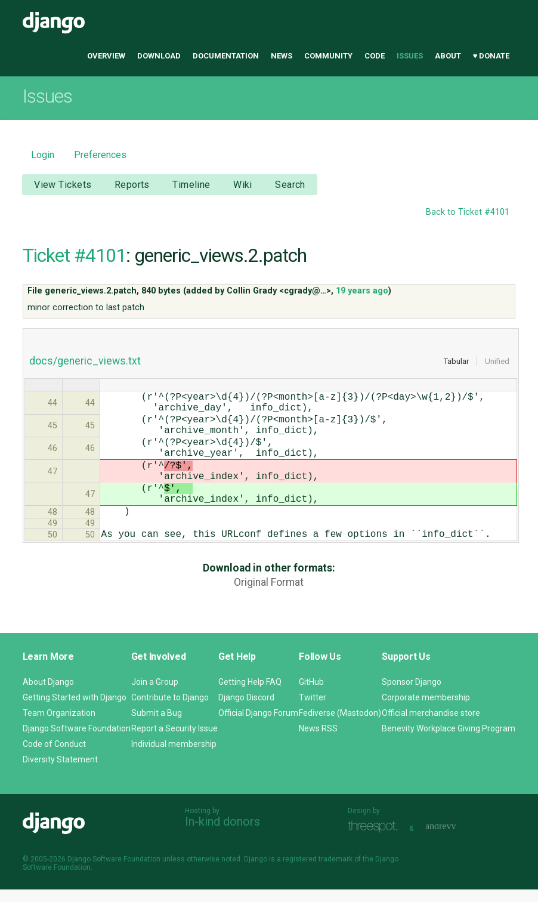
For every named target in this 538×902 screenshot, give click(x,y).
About (448, 55)
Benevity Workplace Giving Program (448, 741)
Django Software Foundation (77, 741)
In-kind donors (222, 834)
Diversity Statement (60, 772)
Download (159, 55)
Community (328, 55)
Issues (410, 55)
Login (42, 154)
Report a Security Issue (174, 741)
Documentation (226, 55)
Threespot (376, 840)
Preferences (100, 154)
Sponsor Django (411, 694)
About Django (48, 694)
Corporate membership (426, 710)
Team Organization (59, 725)
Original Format (269, 613)
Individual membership (174, 756)
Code (374, 55)
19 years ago (362, 291)
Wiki (242, 184)
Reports (132, 184)
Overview (106, 55)
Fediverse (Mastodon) (340, 725)
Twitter (312, 710)
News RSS (318, 741)
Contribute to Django (170, 710)
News (281, 55)
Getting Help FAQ (250, 694)
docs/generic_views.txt (85, 361)
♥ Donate (491, 55)
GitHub (311, 694)
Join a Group (154, 694)
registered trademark (318, 871)
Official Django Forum (258, 725)
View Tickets (62, 184)
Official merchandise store (431, 725)
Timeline (191, 184)
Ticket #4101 (74, 255)
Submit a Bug (156, 725)
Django (54, 22)
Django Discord (246, 710)
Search (290, 184)
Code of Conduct (54, 756)
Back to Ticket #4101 (467, 212)
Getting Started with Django (74, 710)
